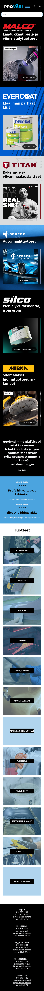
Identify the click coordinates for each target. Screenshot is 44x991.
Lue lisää (22, 470)
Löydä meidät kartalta (22, 917)
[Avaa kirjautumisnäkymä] (39, 6)
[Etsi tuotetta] (22, 14)
